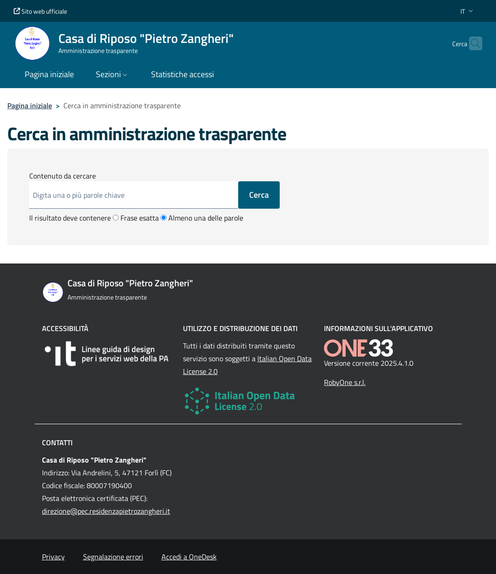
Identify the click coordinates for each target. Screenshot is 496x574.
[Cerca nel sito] (471, 43)
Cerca (259, 195)
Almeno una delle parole (202, 217)
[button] (467, 11)
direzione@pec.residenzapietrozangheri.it (106, 511)
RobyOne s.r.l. (344, 382)
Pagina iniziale (29, 105)
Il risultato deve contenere (70, 217)
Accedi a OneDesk (189, 556)
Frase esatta (136, 217)
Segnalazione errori (113, 556)
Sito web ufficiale (40, 11)
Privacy (53, 556)
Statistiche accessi (182, 74)
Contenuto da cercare (62, 175)
